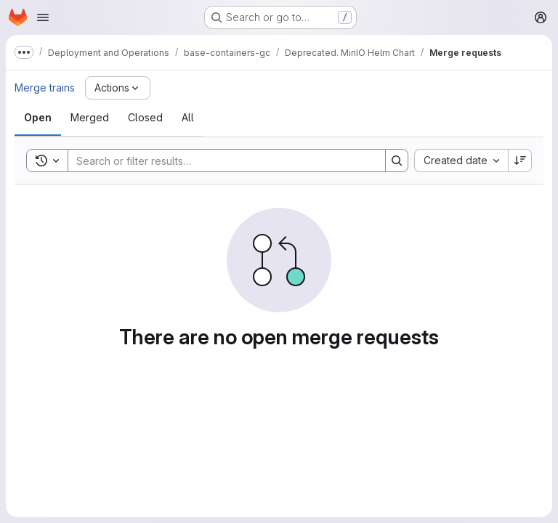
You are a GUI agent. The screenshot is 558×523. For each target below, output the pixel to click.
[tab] (38, 118)
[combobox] (461, 160)
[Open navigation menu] (42, 17)
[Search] (219, 160)
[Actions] (117, 88)
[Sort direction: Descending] (520, 160)
